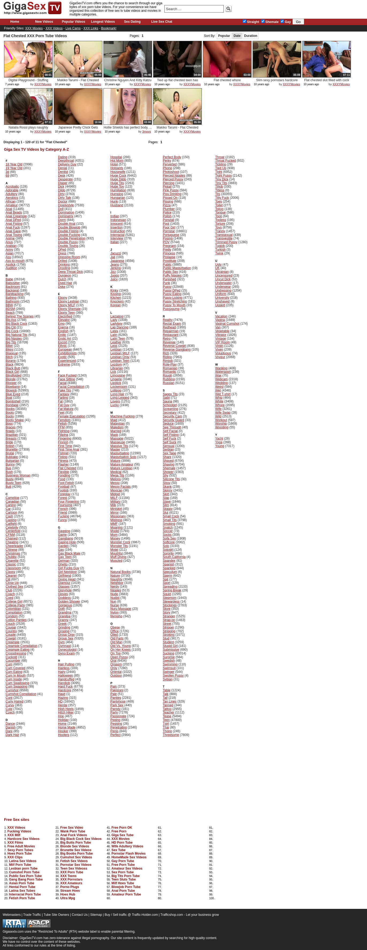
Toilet (219, 205)
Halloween (65, 675)
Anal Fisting (14, 224)
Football (63, 486)
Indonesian (118, 220)
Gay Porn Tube (122, 861)
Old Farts (116, 638)
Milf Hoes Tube (122, 883)
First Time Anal (68, 449)
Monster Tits (119, 546)
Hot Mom (116, 160)
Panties (115, 698)
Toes (218, 201)
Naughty (116, 579)
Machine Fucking (122, 416)
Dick (61, 186)
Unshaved (222, 301)
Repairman (171, 331)
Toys (218, 227)
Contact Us (79, 915)
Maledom (116, 427)
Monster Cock (120, 542)
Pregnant (169, 246)
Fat (60, 401)
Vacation (221, 316)
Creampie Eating (17, 650)
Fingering (64, 438)
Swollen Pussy (173, 675)
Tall (165, 698)
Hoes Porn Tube (19, 853)
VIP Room (222, 342)
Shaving (168, 464)
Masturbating (119, 453)
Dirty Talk (64, 198)
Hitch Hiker (66, 712)
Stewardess (171, 601)
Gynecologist (67, 650)
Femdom (64, 420)
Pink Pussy (171, 190)
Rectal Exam (172, 323)
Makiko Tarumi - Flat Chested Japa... (78, 82)
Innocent (116, 224)
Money (115, 538)
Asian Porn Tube (21, 883)
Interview (116, 238)
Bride (9, 442)
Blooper (11, 383)
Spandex (169, 561)
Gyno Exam (66, 653)
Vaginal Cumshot (227, 323)
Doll (61, 209)
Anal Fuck (13, 227)
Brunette (12, 449)
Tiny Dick (221, 179)
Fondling (64, 475)
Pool (166, 224)
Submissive (171, 650)
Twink (219, 253)
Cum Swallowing (17, 683)
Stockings (170, 605)
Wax (218, 375)
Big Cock (12, 331)
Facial (62, 383)
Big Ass (11, 320)
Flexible (63, 472)
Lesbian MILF (120, 353)
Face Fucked (67, 375)
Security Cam (172, 416)
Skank (167, 486)
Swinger (168, 672)
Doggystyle (66, 205)
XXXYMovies (42, 84)
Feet (61, 412)
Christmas (13, 553)
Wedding (221, 383)
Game (62, 535)
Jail (112, 257)
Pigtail (167, 186)
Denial (62, 168)
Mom (114, 535)
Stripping (169, 631)
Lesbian (116, 349)
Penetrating (118, 727)
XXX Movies (34, 28)
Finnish (63, 442)
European (65, 349)
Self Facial (170, 431)
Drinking (64, 264)
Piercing (168, 183)
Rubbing (169, 379)
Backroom (13, 287)
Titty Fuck (222, 198)
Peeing (115, 720)
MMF (114, 524)
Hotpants (116, 168)
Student (168, 642)
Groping (63, 631)
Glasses (63, 586)
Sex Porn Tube (122, 872)
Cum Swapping (16, 686)
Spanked (169, 568)
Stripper (168, 627)
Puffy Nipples (172, 275)
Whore (220, 405)
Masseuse (117, 442)
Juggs (114, 275)
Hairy (61, 672)
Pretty (167, 249)
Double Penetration (72, 238)
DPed (62, 249)
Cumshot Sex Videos (76, 857)
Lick (113, 372)
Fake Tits (64, 390)
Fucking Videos (19, 831)
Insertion (116, 227)
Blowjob (11, 390)
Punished (169, 279)
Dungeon (64, 275)
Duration (250, 36)
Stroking (169, 635)
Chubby (11, 557)
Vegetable (222, 331)
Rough (167, 375)
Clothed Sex (14, 586)
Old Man (116, 642)
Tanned (168, 705)
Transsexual (224, 235)
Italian (114, 242)
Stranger (169, 616)
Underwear (223, 287)
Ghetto (63, 564)
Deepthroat (66, 160)
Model (114, 531)
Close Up (12, 583)
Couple (11, 635)
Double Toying (68, 246)
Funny (62, 520)
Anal (9, 209)
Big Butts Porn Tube (75, 842)
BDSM (10, 309)
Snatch (168, 527)
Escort (62, 342)
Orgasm (116, 664)
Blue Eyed (13, 394)
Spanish (168, 564)
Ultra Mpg (67, 898)
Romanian (170, 368)
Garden (63, 546)
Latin (113, 335)
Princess (169, 253)
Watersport (223, 372)
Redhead (169, 327)
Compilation (14, 612)
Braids (10, 431)
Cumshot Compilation (21, 694)
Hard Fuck (65, 686)
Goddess (64, 598)
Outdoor (116, 675)
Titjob (219, 186)
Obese (115, 627)
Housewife (117, 172)
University (222, 298)
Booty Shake (15, 420)
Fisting (62, 457)
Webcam (221, 379)
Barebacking (15, 294)
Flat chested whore (227, 80)
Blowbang (13, 387)
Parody (115, 709)
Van (218, 327)
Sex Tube (118, 850)
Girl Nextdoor (67, 572)
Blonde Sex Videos (74, 846)
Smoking (169, 524)
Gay (285, 22)
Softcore (169, 542)
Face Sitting (66, 379)
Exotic (62, 357)
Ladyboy (116, 323)
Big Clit (11, 327)
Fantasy (63, 394)
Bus (8, 468)
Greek (62, 624)
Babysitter (13, 283)
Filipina (63, 435)
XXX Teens (68, 876)
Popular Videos (73, 22)
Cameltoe (12, 498)
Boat (9, 398)
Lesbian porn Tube (23, 868)
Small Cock (171, 516)
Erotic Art (64, 338)
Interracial (117, 235)
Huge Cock (118, 175)
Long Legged (119, 398)
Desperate (65, 179)
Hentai (62, 705)
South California (174, 557)
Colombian (13, 609)
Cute (9, 709)
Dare (9, 731)
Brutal (10, 453)
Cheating (12, 542)
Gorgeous (65, 605)
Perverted (170, 164)
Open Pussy (119, 657)
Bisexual (12, 353)
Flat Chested (67, 468)
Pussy (167, 287)
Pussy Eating (172, 294)
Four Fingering (68, 501)
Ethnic (62, 346)
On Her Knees (120, 650)
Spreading (170, 586)
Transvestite (224, 238)
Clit (8, 579)
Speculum (170, 572)
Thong (167, 731)
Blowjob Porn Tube (125, 887)
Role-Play (170, 364)
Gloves (63, 594)
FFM (61, 427)
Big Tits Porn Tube (125, 876)
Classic (11, 564)
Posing (168, 238)
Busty (10, 479)
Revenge (169, 342)
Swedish (169, 660)
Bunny (10, 464)
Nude (114, 594)
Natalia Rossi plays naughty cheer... (28, 129)
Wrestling (222, 427)
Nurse (114, 605)
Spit (165, 579)
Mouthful (116, 553)
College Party (15, 605)
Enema (63, 327)
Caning (11, 505)
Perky (167, 160)
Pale (113, 694)
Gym (61, 642)
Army (9, 249)
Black (9, 364)
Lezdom (116, 364)
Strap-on (169, 620)
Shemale (270, 22)
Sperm (167, 575)
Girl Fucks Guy (68, 568)
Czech (10, 712)
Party (114, 712)
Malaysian (117, 423)
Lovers (115, 401)
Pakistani (116, 690)
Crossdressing (16, 653)
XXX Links (90, 28)
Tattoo (167, 709)
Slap (166, 498)
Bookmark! (108, 28)
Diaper (62, 183)
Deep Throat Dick (70, 272)
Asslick (11, 264)
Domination (66, 212)
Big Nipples (14, 338)
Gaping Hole (67, 542)
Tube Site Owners (56, 915)
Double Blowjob (69, 227)
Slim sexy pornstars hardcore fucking (277, 82)
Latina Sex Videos (23, 861)
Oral (113, 660)
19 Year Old (14, 168)
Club (9, 590)
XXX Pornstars (71, 879)
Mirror (114, 512)
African (11, 201)
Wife (218, 409)
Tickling (220, 164)
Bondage (12, 405)
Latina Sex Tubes (22, 891)
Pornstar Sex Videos (75, 865)
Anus (9, 242)
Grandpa (64, 616)
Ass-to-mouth (15, 261)
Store (167, 609)
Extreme (64, 364)
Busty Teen (13, 483)
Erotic (62, 335)
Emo (61, 323)
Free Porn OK (121, 827)
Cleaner (11, 575)
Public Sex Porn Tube (25, 876)
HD (60, 701)
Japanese (117, 261)
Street (167, 624)
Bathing (11, 298)
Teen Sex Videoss (73, 868)
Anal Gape (13, 231)
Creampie (13, 642)
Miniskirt (116, 509)
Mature (115, 461)
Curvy (10, 705)
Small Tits (170, 520)
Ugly (218, 264)
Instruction (117, 231)
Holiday (63, 720)
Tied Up (220, 168)
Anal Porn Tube (123, 891)
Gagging (64, 531)
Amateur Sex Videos (126, 868)
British (10, 446)
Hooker (63, 731)
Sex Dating (132, 22)
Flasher (63, 464)
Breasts (11, 438)
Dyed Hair (65, 283)
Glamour (64, 583)
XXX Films (15, 842)
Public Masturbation (177, 268)
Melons (115, 479)
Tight (218, 172)
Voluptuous (223, 353)
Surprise (169, 657)
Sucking (168, 653)
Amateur (12, 205)
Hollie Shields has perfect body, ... (128, 127)
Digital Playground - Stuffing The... (28, 82)
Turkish (220, 249)
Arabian (11, 246)
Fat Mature (66, 409)
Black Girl (12, 372)
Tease (167, 716)
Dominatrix (65, 216)
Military (115, 501)
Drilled (62, 261)
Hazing (63, 698)
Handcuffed (66, 679)
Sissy (167, 483)
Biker (9, 346)
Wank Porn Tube (72, 831)
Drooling (64, 268)
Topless (220, 220)
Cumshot (12, 690)
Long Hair (117, 394)
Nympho (116, 616)
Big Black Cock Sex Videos (81, 839)
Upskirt (220, 305)
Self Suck (169, 442)
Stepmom (169, 598)
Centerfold (13, 531)
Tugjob (220, 246)
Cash (9, 516)
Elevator (64, 320)
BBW (9, 305)
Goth (61, 609)
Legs (113, 346)
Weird (219, 387)
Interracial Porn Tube (25, 894)
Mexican (116, 490)
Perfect (115, 735)
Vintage (220, 338)
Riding (167, 357)
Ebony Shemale (69, 309)
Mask (114, 435)
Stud (166, 638)
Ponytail (168, 220)
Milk (113, 505)
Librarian (116, 368)
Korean (115, 305)
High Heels (66, 709)
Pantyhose (118, 701)
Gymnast (64, 646)
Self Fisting (171, 435)
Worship (221, 423)
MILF (114, 498)
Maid (113, 420)
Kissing (115, 294)
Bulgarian (12, 461)
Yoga (218, 442)
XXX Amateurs (71, 883)
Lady (113, 320)
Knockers (117, 301)
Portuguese (171, 235)
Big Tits (11, 342)
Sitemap (96, 915)
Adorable (12, 190)
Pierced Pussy (173, 179)
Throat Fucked (225, 160)
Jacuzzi (115, 253)
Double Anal (66, 224)
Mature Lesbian (121, 468)
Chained (12, 538)
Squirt (167, 594)
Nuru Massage (120, 609)
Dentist (63, 172)
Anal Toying (14, 235)
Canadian (12, 501)
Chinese (11, 550)
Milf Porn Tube (20, 865)
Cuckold (11, 657)
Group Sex (65, 638)
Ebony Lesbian (68, 301)
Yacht (219, 438)
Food (61, 479)
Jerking (115, 268)
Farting (63, 398)
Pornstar (169, 231)
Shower (168, 472)
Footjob (63, 490)
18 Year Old (14, 164)
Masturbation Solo (123, 457)
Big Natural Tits (16, 335)
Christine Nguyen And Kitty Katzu (128, 80)
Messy (115, 483)
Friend (62, 512)
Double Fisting (68, 231)
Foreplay (64, 494)
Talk (165, 694)
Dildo (61, 190)
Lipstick (115, 383)
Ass (8, 257)
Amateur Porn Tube (126, 894)
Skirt (166, 494)
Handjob (64, 683)
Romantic (169, 372)
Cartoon (11, 512)
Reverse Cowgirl (174, 346)
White (219, 401)
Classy (10, 572)
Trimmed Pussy (226, 242)
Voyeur (220, 357)
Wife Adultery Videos (127, 846)
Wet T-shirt (223, 394)
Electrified (65, 316)
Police (167, 212)
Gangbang (65, 538)
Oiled (114, 635)
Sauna (167, 401)
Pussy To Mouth (174, 305)
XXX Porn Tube (71, 872)
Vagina (220, 320)
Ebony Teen (66, 313)
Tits (217, 194)
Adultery (11, 194)
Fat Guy (63, 405)
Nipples (115, 590)
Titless (219, 190)
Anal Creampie (16, 216)
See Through (172, 427)
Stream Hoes (70, 891)
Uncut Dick (223, 279)
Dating (62, 157)
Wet (218, 390)
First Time (65, 446)
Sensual (168, 446)
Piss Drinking (172, 194)
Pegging (116, 724)
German (63, 561)
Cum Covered (15, 668)
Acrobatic (12, 186)
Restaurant (171, 335)
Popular (224, 36)
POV (166, 242)
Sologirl (168, 550)
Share (167, 457)
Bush (9, 472)
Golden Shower (69, 601)
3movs (146, 131)
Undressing (223, 290)
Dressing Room (69, 257)
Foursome (65, 505)
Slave (167, 501)
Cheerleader (14, 546)
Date (237, 36)
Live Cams (73, 28)
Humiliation (118, 190)
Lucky (114, 405)
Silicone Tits (171, 479)
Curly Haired (15, 701)
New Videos (44, 22)
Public (167, 264)
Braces (11, 427)
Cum (9, 664)
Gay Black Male (69, 553)
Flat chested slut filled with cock (326, 80)
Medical (115, 472)
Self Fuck (169, 438)
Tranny (220, 231)
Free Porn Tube (123, 865)
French (63, 509)
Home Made (66, 727)
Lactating (116, 316)
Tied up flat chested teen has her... (177, 82)
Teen (166, 720)
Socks (167, 535)
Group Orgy (66, 635)
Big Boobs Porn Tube (76, 853)
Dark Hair (12, 735)
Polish (167, 216)
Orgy (113, 668)
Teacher (168, 712)
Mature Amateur (121, 464)
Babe (9, 279)
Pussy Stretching (175, 301)
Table (167, 690)
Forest (62, 498)
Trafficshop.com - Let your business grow (189, 915)
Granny (63, 620)
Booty (10, 416)
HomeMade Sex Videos (128, 857)
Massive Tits (119, 446)
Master (115, 449)
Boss (9, 423)
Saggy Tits (170, 394)
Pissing (168, 201)
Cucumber (13, 660)
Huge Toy (117, 186)
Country (11, 631)
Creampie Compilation (21, 646)
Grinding (64, 627)
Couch (10, 624)
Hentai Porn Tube (22, 887)
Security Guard (173, 420)
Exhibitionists (67, 353)
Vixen (219, 349)
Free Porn (118, 831)
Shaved (168, 461)
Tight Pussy (223, 175)
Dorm (62, 220)
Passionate (118, 716)
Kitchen (115, 298)
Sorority (168, 553)
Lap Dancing (119, 327)
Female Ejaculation (71, 416)
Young (219, 446)
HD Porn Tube (122, 842)
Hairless (63, 668)
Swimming (170, 664)
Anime (10, 238)
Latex (114, 331)
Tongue (220, 212)
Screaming (170, 409)
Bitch (9, 357)
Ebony (62, 298)
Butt (8, 486)
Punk (166, 283)
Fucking (63, 516)
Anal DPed (13, 220)
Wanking (221, 368)
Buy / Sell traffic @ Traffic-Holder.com (131, 915)
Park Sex (116, 705)
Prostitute (169, 261)
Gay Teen (65, 557)
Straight (251, 22)
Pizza (167, 205)
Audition (11, 268)
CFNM (10, 535)
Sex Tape (169, 453)
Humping (116, 194)
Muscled (116, 561)
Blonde (11, 379)
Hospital (116, 157)
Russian (168, 383)
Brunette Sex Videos (75, 850)
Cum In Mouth (16, 675)
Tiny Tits (221, 183)
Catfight (11, 524)
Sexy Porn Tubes (20, 850)
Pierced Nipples (174, 175)
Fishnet (63, 453)
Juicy (114, 279)
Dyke (61, 287)
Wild (218, 416)
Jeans (114, 264)
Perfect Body (172, 157)
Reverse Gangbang (177, 349)
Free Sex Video (71, 827)
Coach (10, 594)
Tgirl (166, 724)
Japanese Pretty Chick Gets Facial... (78, 129)
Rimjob (168, 361)
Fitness (63, 461)
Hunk (114, 201)
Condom (12, 616)
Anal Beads (14, 212)
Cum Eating (14, 672)
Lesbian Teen (119, 361)
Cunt (9, 698)
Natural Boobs (120, 572)
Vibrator (220, 335)
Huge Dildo (118, 179)
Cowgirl (11, 638)
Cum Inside (14, 679)
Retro (167, 338)
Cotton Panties (16, 620)
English (63, 331)
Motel (114, 550)
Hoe (61, 716)
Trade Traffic (32, 915)
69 (7, 175)
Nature (115, 575)
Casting (11, 520)
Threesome (171, 735)
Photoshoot (171, 172)
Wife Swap (222, 412)
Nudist (114, 598)
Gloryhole (65, 590)
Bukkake (12, 457)
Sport (167, 583)
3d (7, 172)
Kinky (114, 290)
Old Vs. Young (120, 646)
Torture (220, 224)
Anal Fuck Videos (73, 835)
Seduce (168, 423)
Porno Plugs (69, 887)
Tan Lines (169, 701)
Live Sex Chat (161, 22)
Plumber (169, 209)
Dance (10, 724)
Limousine (117, 375)
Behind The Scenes (20, 316)
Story (166, 612)
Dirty (61, 194)
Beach (10, 313)
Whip (218, 398)
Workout (221, 420)
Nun (113, 601)
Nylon (114, 612)
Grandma (64, 612)
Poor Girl (169, 227)
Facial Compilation (71, 387)
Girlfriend (64, 575)
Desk (61, 175)
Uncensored (224, 275)
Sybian (168, 679)
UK (217, 268)
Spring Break (172, 590)
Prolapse (169, 257)
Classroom (13, 568)
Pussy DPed (171, 290)
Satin (166, 398)
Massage (116, 438)
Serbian (168, 449)
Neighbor (116, 583)
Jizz (113, 272)
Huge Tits (117, 183)
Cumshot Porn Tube (24, 872)
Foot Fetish (66, 483)
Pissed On (170, 198)
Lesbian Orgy (119, 357)
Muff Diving (118, 557)
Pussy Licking (172, 298)
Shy (165, 475)
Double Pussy (68, 242)
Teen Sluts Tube (123, 879)
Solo (166, 546)
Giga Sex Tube (122, 835)
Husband (116, 205)
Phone (167, 168)
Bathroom (13, 301)
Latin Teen (117, 338)
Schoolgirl (170, 405)
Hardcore (64, 690)
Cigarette (12, 561)
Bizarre (11, 361)
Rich (166, 353)
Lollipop (115, 390)
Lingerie (116, 379)
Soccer (168, 531)
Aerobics (12, 198)
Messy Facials (120, 486)
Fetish (62, 423)
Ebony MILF (66, 305)
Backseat (12, 290)
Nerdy (114, 586)
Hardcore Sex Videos (23, 839)
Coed (9, 598)
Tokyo (219, 209)
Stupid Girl (170, 646)
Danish (11, 727)
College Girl (14, 601)
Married (115, 431)
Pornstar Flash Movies (128, 853)
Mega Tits (117, 475)
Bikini (9, 349)
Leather (115, 342)
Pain (113, 686)
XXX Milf (13, 835)
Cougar (11, 627)
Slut (165, 512)
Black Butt (13, 368)
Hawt (61, 694)
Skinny (167, 490)
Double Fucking (69, 235)
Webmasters (12, 915)
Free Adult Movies (21, 846)
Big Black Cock (16, 323)
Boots (10, 412)
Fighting (63, 431)
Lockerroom (118, 387)
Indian (114, 216)
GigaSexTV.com (31, 938)
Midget (115, 494)
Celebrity (12, 527)
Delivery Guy (67, 164)
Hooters (63, 735)
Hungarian (117, 198)
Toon (218, 216)
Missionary (118, 516)
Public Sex (170, 272)
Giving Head (67, 579)
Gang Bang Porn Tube (26, 879)
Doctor (62, 201)
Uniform (220, 294)
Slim (166, 505)
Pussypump (171, 309)
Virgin (219, 346)
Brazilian (12, 435)
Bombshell (13, 401)
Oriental (116, 672)
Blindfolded (13, 375)
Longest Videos (103, 22)
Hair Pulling (66, 664)
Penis (114, 731)
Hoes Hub (67, 894)
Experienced (67, 361)
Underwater (223, 283)
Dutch (62, 279)
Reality (168, 320)
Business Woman (18, 475)
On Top (115, 653)
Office (114, 631)
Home (14, 22)
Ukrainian (222, 272)
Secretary (169, 412)
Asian (10, 253)
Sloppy (168, 509)
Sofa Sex (169, 538)
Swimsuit (169, 668)
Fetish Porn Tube (22, 898)
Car (8, 509)
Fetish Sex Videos (74, 861)
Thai (166, 727)
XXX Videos (54, 28)
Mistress (116, 520)
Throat (220, 157)
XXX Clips (15, 857)
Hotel (114, 164)
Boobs (10, 409)
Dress (62, 253)
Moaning (116, 527)
